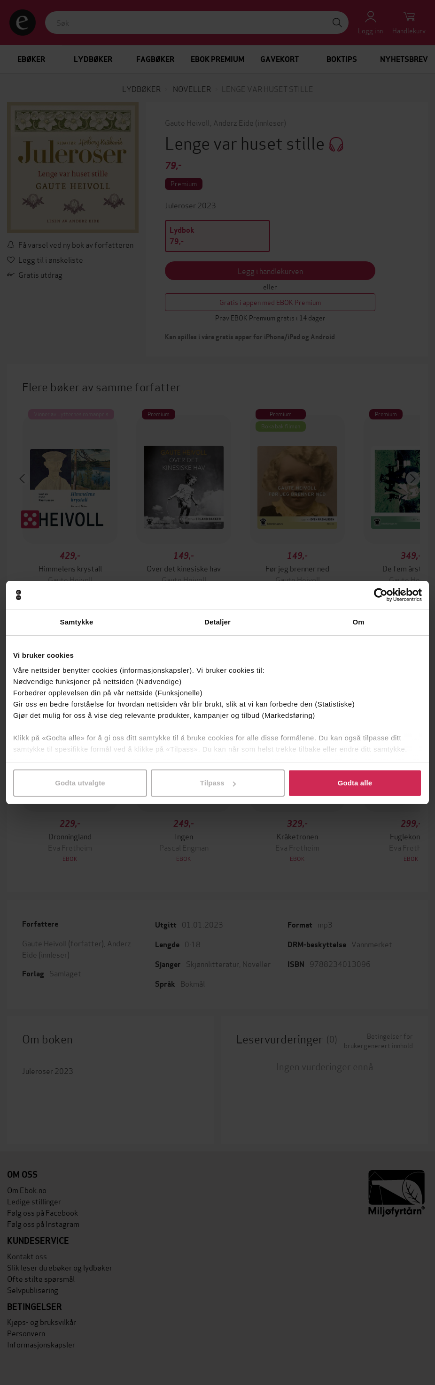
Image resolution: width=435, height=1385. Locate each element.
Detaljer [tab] (217, 622)
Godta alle (355, 783)
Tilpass (218, 783)
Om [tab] (358, 622)
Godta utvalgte (80, 783)
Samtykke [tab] (76, 622)
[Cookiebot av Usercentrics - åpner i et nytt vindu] (381, 595)
